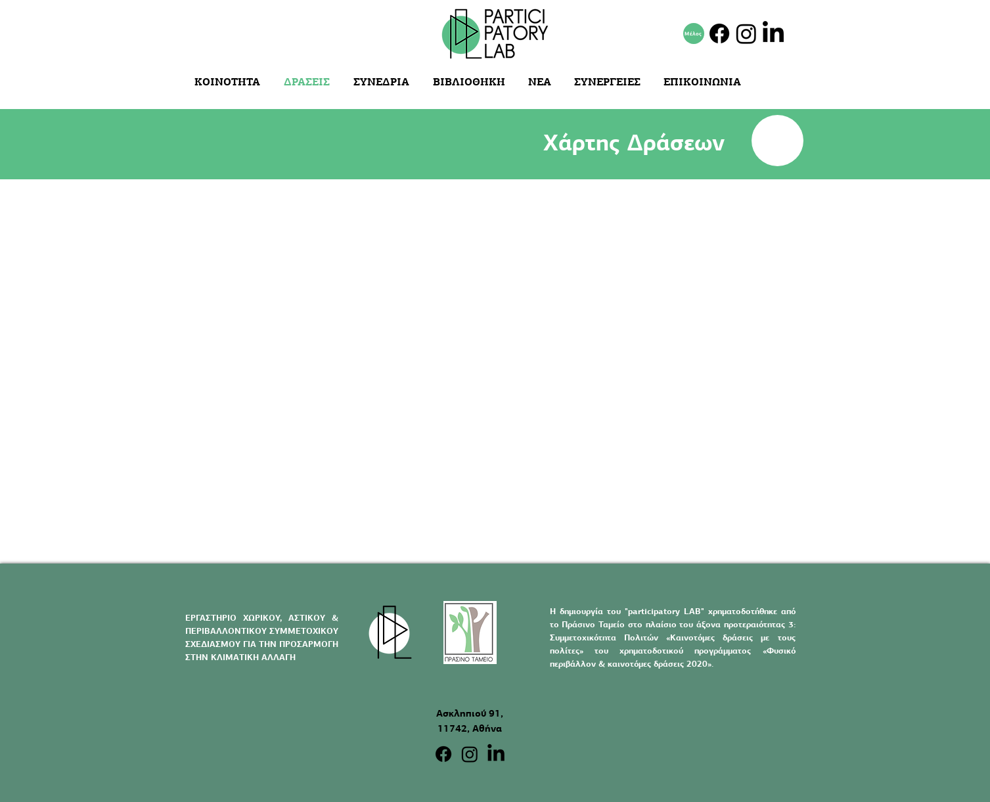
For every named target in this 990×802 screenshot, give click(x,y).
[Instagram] (746, 33)
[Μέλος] (693, 33)
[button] (470, 82)
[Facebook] (719, 33)
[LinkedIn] (773, 33)
